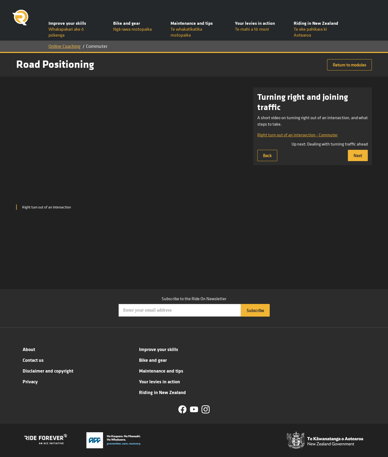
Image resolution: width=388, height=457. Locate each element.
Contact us (33, 360)
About (29, 349)
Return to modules (349, 65)
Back (267, 155)
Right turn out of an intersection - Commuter (297, 135)
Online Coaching (64, 46)
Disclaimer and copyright (48, 370)
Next (358, 155)
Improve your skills (158, 349)
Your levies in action (159, 381)
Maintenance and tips (161, 370)
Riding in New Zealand (162, 392)
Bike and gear (153, 360)
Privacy (30, 381)
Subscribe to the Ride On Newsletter (194, 298)
